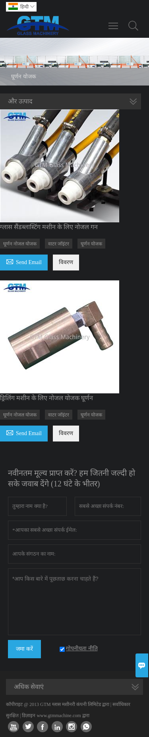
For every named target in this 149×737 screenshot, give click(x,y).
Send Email (24, 261)
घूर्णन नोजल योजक (20, 244)
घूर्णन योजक (91, 244)
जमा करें (24, 649)
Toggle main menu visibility (113, 22)
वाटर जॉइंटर (58, 244)
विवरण (66, 262)
